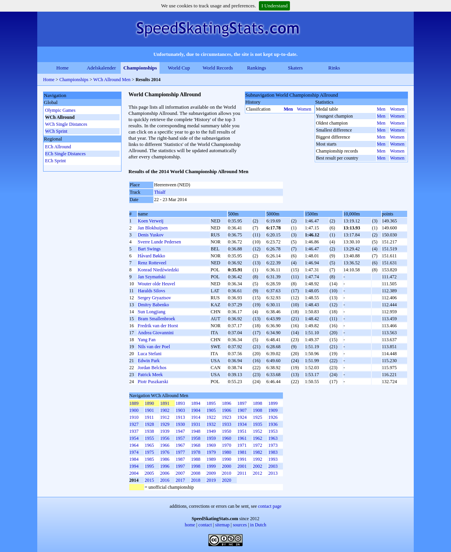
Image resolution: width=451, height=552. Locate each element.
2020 (226, 480)
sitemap (222, 525)
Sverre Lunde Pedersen (159, 242)
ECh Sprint (55, 160)
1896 (226, 403)
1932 (211, 424)
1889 (134, 403)
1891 (165, 403)
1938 (149, 431)
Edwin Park (149, 360)
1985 (149, 459)
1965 (149, 445)
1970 (226, 445)
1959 (211, 438)
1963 (273, 438)
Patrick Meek (150, 374)
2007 (180, 473)
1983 (273, 452)
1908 (257, 410)
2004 (134, 473)
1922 (211, 417)
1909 (273, 410)
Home (62, 68)
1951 (242, 431)
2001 (242, 466)
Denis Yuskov (151, 235)
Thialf (159, 192)
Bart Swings (149, 249)
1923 (226, 417)
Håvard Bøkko (151, 256)
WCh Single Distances (66, 124)
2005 (149, 473)
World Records (218, 68)
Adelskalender (101, 68)
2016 (165, 480)
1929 (165, 424)
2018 (195, 480)
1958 (195, 438)
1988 (195, 459)
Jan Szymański (152, 276)
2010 (226, 473)
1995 (149, 466)
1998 (195, 466)
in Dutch (258, 525)
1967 (180, 445)
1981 (242, 452)
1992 (257, 459)
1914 (195, 417)
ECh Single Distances (65, 153)
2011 (242, 473)
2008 (195, 473)
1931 (195, 424)
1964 (134, 445)
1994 (134, 466)
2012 (257, 473)
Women (304, 109)
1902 (165, 410)
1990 (226, 459)
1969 (211, 445)
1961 (242, 438)
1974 (134, 452)
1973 (273, 445)
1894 (195, 403)
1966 (165, 445)
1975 (149, 452)
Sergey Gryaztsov (154, 297)
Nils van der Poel (154, 346)
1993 (273, 459)
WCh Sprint (56, 131)
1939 (165, 431)
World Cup (179, 68)
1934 (242, 424)
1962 (257, 438)
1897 (242, 403)
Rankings (256, 68)
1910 (134, 417)
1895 (211, 403)
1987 (180, 459)
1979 (211, 452)
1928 (149, 424)
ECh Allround (58, 146)
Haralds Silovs (151, 290)
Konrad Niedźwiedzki (158, 270)
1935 (257, 424)
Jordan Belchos (152, 367)
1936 (273, 424)
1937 (134, 431)
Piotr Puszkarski (153, 381)
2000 (226, 466)
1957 (180, 438)
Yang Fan (147, 339)
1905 (211, 410)
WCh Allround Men (111, 79)
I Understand (274, 6)
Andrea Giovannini (155, 332)
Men (288, 109)
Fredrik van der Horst (158, 325)
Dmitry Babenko (153, 304)
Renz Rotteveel (152, 263)
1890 (149, 403)
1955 (149, 438)
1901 (149, 410)
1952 (257, 431)
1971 (242, 445)
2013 (273, 473)
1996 (165, 466)
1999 (211, 466)
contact (205, 525)
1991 (242, 459)
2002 (257, 466)
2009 (211, 473)
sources (240, 525)
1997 (180, 466)
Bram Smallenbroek (156, 318)
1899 (273, 403)
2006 (165, 473)
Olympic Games (60, 110)
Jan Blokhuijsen (153, 228)
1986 (165, 459)
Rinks (334, 68)
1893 (180, 403)
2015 (149, 480)
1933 (226, 424)
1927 (134, 424)
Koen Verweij (150, 221)
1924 (242, 417)
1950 (226, 431)
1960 (226, 438)
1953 (273, 431)
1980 (226, 452)
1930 (180, 424)
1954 (134, 438)
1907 (242, 410)
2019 (211, 480)
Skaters (295, 68)
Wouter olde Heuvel (156, 283)
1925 (257, 417)
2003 (273, 466)
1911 (149, 417)
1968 (195, 445)
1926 (273, 417)
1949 (211, 431)
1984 (134, 459)
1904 (195, 410)
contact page (269, 506)
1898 (257, 403)
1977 (180, 452)
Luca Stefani (149, 353)
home (190, 525)
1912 (165, 417)
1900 (134, 410)
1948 (195, 431)
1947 (180, 431)
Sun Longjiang (151, 311)
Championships (140, 68)
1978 (195, 452)
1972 (257, 445)
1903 (180, 410)
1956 (165, 438)
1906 (226, 410)
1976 (165, 452)
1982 (257, 452)
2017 (180, 480)
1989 (211, 459)
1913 (180, 417)
